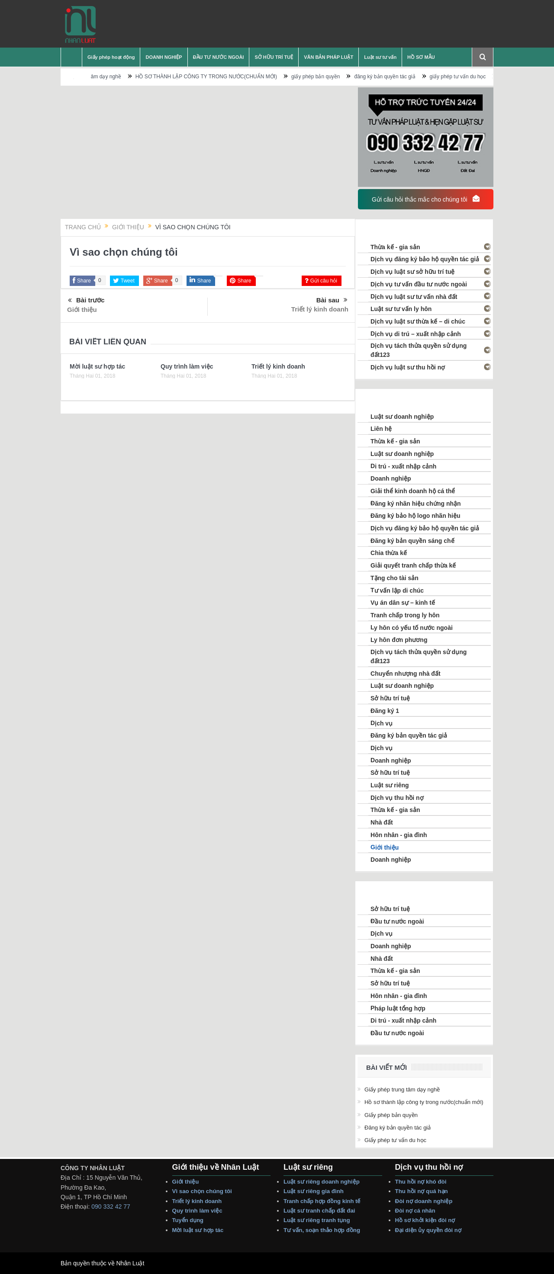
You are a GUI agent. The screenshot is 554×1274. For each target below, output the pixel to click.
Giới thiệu (82, 309)
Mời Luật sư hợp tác (198, 1230)
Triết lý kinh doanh (319, 309)
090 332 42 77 (110, 1206)
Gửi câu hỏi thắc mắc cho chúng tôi (425, 199)
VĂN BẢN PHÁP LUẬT (328, 57)
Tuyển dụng (188, 1220)
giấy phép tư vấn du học (479, 77)
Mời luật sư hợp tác (97, 366)
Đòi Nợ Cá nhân (416, 1210)
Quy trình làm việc (187, 366)
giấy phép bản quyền (336, 77)
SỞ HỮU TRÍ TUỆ (273, 57)
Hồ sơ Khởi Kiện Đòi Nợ (425, 1220)
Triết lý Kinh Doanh (198, 1201)
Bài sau (332, 300)
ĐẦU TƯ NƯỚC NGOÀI (218, 57)
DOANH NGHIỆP (163, 57)
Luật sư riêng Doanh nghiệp (321, 1181)
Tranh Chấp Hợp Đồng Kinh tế (322, 1201)
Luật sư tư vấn (380, 57)
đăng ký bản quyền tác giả (405, 77)
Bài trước (86, 300)
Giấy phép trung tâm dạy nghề (107, 77)
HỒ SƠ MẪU (421, 57)
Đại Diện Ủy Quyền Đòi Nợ (428, 1230)
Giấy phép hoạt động (111, 57)
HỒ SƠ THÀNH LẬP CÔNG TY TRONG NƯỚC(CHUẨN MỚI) (227, 77)
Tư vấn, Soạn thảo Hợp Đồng (321, 1230)
